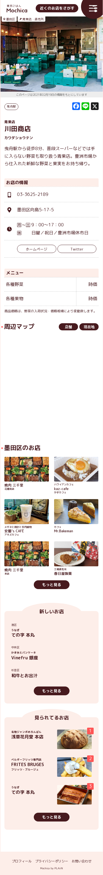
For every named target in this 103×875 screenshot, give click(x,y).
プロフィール (22, 861)
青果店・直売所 (33, 19)
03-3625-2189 (32, 194)
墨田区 (10, 19)
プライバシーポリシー (51, 861)
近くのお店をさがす (57, 8)
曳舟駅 (11, 106)
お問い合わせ (81, 861)
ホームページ (36, 249)
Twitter (76, 249)
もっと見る (51, 584)
